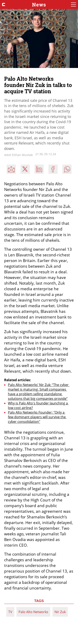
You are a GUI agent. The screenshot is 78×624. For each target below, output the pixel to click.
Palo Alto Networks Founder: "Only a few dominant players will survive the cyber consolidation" (37, 417)
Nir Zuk (60, 612)
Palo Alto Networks (33, 612)
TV (10, 612)
